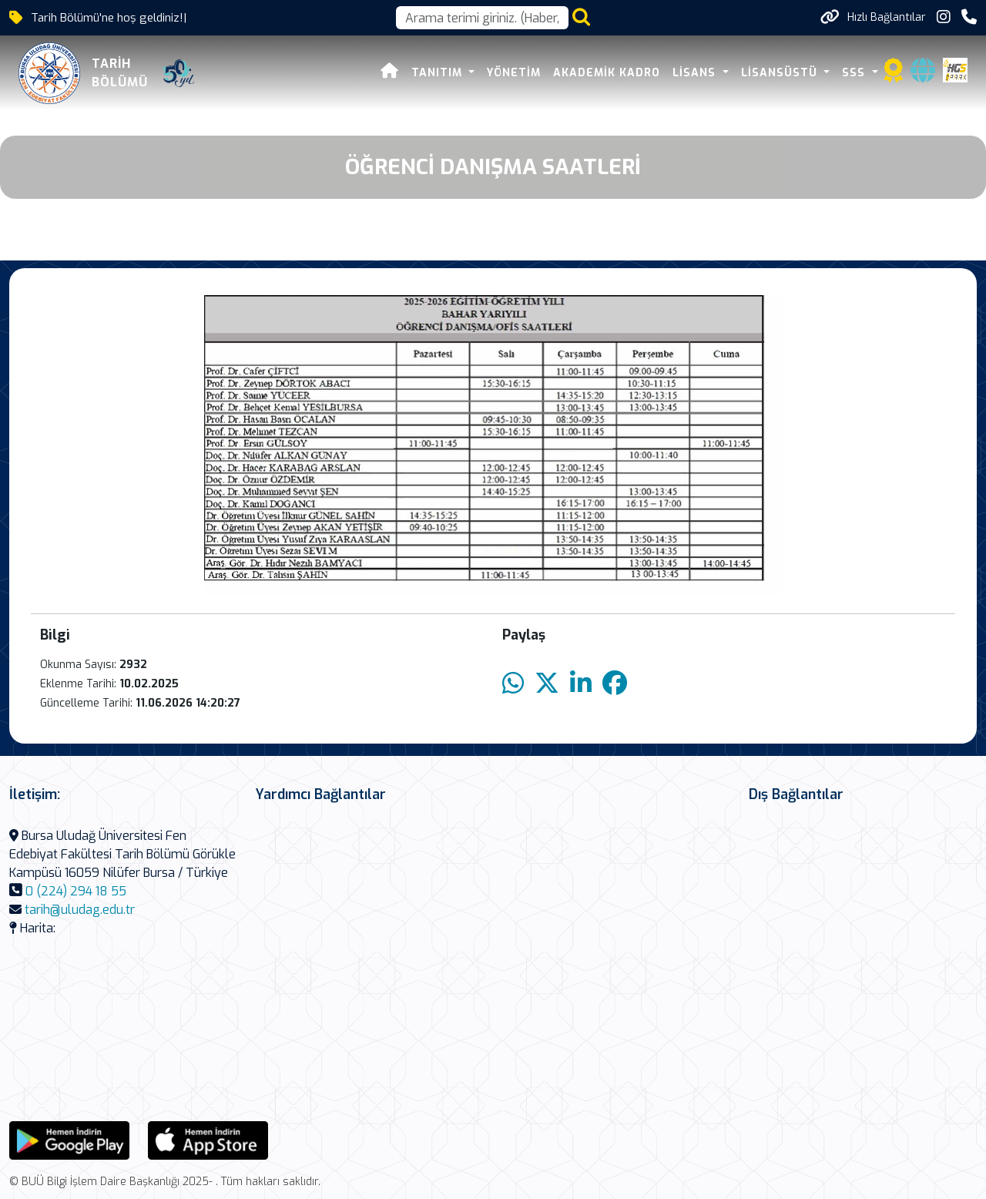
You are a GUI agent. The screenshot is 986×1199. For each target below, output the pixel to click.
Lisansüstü (781, 72)
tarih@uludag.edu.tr (80, 910)
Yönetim (514, 72)
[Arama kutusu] (482, 17)
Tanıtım (438, 72)
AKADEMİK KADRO (606, 72)
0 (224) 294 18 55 (75, 891)
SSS (855, 72)
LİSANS (695, 72)
